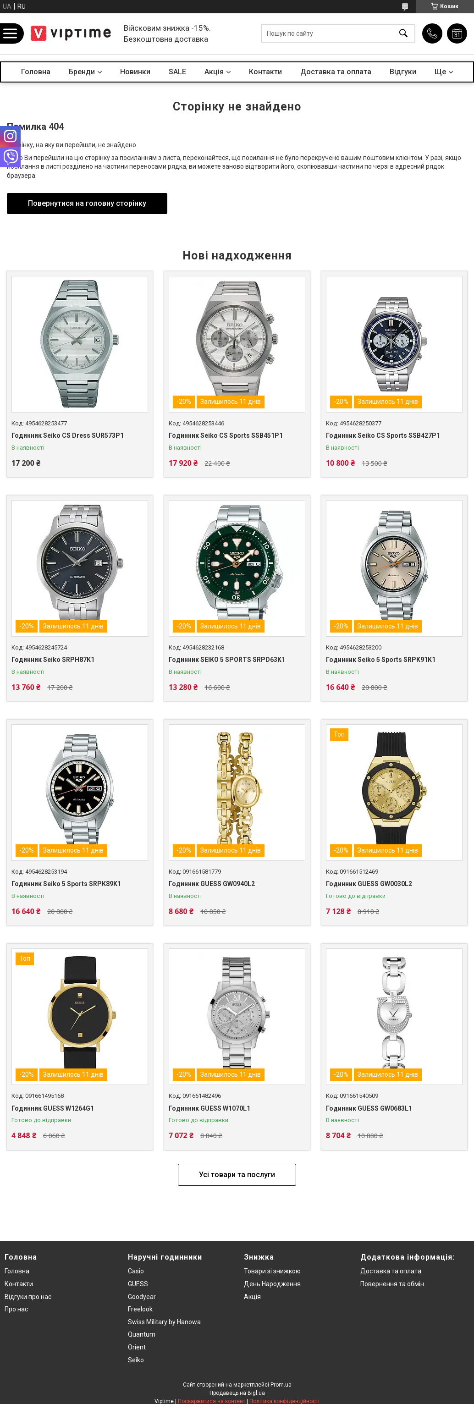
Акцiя (214, 71)
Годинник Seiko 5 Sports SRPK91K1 (380, 659)
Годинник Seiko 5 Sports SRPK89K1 (66, 883)
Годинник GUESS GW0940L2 (212, 883)
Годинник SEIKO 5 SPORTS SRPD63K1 (227, 659)
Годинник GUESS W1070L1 (209, 1108)
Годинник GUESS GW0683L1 (369, 1108)
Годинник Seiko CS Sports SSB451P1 (226, 435)
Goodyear (142, 1296)
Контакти (265, 71)
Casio (136, 1271)
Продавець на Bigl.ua (237, 1393)
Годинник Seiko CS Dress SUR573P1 (67, 435)
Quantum (141, 1334)
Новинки (135, 71)
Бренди (82, 71)
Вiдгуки (403, 71)
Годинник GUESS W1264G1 (52, 1108)
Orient (137, 1347)
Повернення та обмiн (392, 1284)
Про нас (16, 1309)
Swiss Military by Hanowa (164, 1322)
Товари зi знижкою (272, 1271)
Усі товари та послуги (237, 1174)
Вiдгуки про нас (28, 1296)
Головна (35, 71)
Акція (252, 1296)
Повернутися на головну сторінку (87, 203)
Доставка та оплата (335, 71)
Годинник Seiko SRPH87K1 (52, 659)
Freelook (140, 1309)
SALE (177, 71)
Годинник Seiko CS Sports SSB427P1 (383, 435)
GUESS (138, 1284)
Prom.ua (281, 1385)
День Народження (272, 1284)
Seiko (136, 1360)
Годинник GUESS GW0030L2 (369, 883)
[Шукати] (403, 33)
